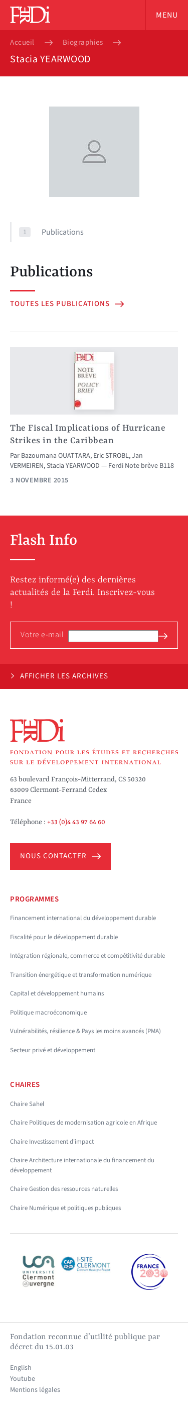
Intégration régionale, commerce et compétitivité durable (87, 955)
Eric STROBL (111, 456)
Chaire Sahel (27, 1104)
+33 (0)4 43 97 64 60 (76, 822)
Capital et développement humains (57, 993)
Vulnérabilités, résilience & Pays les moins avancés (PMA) (85, 1031)
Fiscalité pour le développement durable (64, 937)
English (21, 1368)
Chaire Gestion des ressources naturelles (64, 1188)
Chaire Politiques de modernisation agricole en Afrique (83, 1122)
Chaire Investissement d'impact (52, 1141)
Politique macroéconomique (48, 1012)
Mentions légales (35, 1390)
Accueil (22, 43)
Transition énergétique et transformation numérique (80, 974)
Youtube (22, 1379)
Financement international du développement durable (83, 918)
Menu (167, 15)
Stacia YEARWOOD (73, 466)
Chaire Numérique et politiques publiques (65, 1208)
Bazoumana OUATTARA (55, 456)
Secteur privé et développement (52, 1050)
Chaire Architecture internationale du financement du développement (82, 1165)
